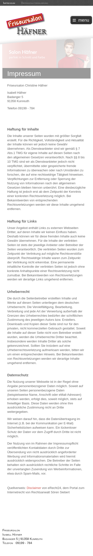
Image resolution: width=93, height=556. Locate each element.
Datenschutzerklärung (34, 2)
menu (83, 20)
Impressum (9, 2)
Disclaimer (34, 488)
